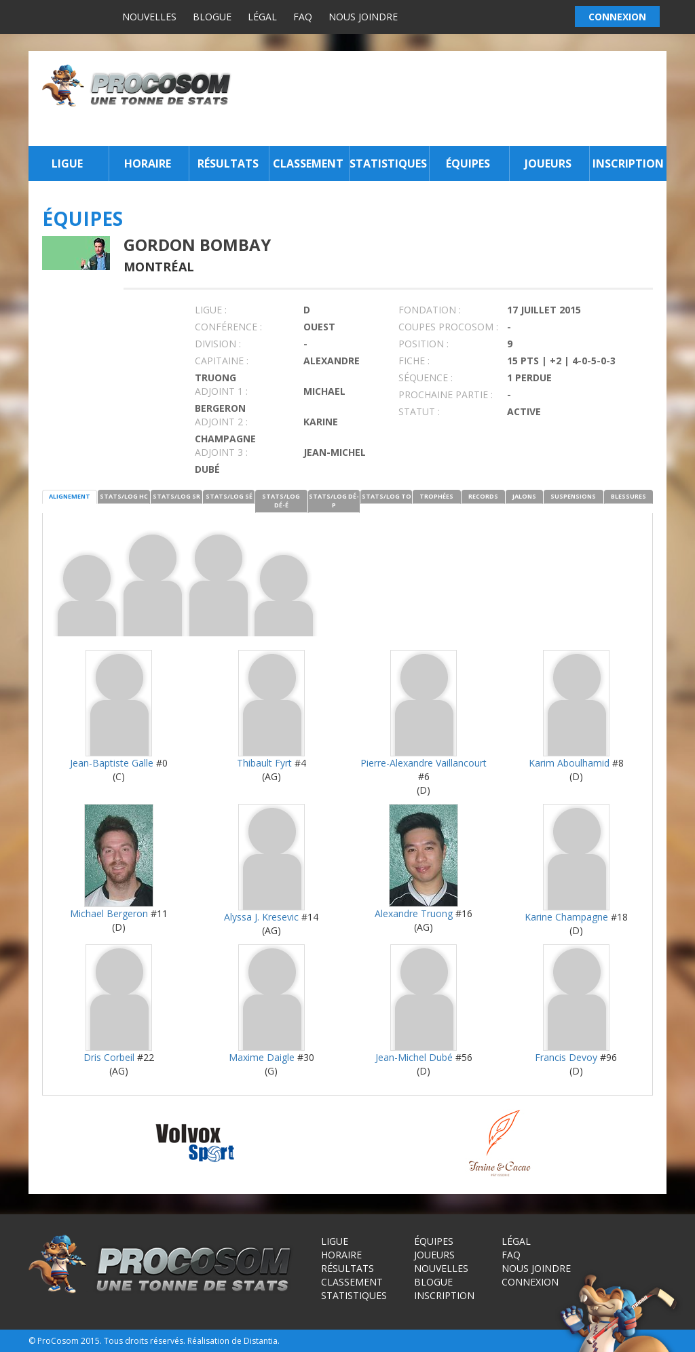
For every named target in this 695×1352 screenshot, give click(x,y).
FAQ (302, 16)
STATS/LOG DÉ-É (281, 500)
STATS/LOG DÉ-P (334, 500)
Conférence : (228, 326)
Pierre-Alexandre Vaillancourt (423, 762)
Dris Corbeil (108, 1057)
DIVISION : (218, 343)
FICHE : (414, 360)
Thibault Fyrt (264, 762)
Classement (308, 163)
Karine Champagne (566, 916)
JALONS (524, 496)
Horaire (147, 163)
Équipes (468, 163)
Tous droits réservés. (144, 1341)
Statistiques (388, 163)
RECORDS (483, 496)
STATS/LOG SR (176, 496)
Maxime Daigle (262, 1057)
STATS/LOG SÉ (229, 496)
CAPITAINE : (221, 360)
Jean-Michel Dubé (414, 1057)
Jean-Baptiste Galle (111, 762)
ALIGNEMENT (69, 496)
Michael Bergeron (109, 913)
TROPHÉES (436, 496)
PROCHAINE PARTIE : (445, 394)
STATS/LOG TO (386, 496)
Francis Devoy (566, 1057)
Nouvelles (149, 16)
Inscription (628, 163)
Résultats (228, 163)
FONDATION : (429, 309)
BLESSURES (628, 496)
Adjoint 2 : (221, 421)
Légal (262, 16)
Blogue (212, 16)
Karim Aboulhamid (569, 762)
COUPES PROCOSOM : (448, 326)
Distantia (261, 1341)
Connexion (530, 1281)
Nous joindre (363, 16)
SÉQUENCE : (425, 377)
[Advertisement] (452, 98)
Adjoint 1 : (221, 391)
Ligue (67, 163)
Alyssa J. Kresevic (261, 916)
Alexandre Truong (414, 913)
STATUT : (419, 411)
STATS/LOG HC (124, 496)
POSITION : (423, 343)
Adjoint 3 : (221, 452)
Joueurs (548, 163)
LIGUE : (211, 309)
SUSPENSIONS (573, 496)
